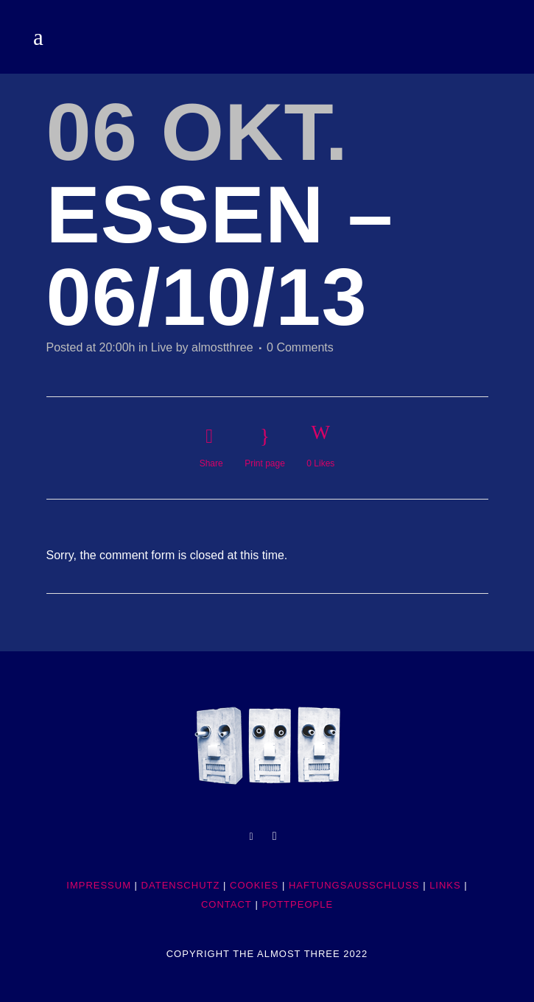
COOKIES (254, 885)
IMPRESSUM (98, 885)
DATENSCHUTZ (180, 885)
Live (161, 347)
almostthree (222, 347)
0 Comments (300, 347)
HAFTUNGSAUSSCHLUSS (354, 885)
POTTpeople (297, 904)
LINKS (445, 885)
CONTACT (226, 904)
